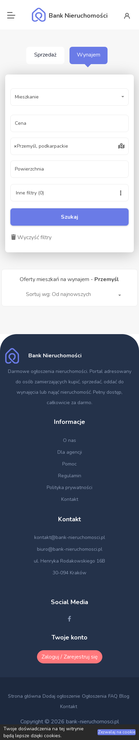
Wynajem (88, 55)
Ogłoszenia (94, 696)
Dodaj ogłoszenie (61, 696)
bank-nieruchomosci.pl (92, 721)
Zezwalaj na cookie (116, 732)
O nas (69, 440)
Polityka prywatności (69, 487)
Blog (124, 696)
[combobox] (69, 146)
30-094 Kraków (69, 572)
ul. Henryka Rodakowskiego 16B (69, 561)
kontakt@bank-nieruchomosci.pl (69, 537)
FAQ (113, 696)
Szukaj (69, 217)
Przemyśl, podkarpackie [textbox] (41, 146)
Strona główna (24, 696)
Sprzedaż (45, 55)
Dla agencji (69, 452)
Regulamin (69, 475)
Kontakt (69, 499)
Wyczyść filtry (31, 237)
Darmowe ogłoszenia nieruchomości (47, 371)
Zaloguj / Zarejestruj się (69, 657)
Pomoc (69, 464)
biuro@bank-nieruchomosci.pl (69, 549)
